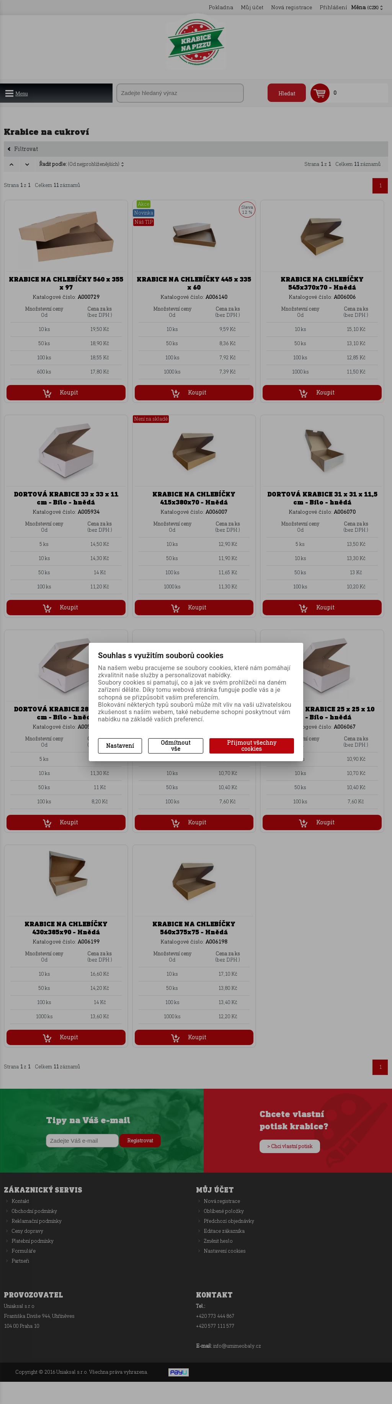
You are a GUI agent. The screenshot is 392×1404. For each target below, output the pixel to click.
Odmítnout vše (175, 745)
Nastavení (120, 745)
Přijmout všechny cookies (251, 745)
